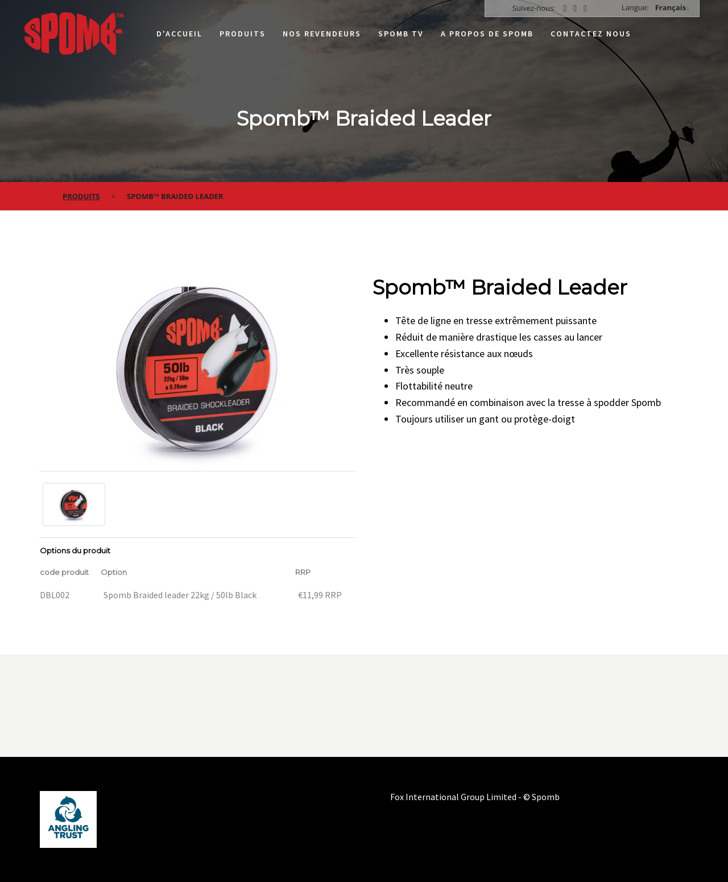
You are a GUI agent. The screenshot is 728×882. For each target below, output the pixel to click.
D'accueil (179, 33)
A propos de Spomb (487, 33)
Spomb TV (401, 33)
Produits (243, 33)
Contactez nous (591, 33)
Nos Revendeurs (322, 33)
